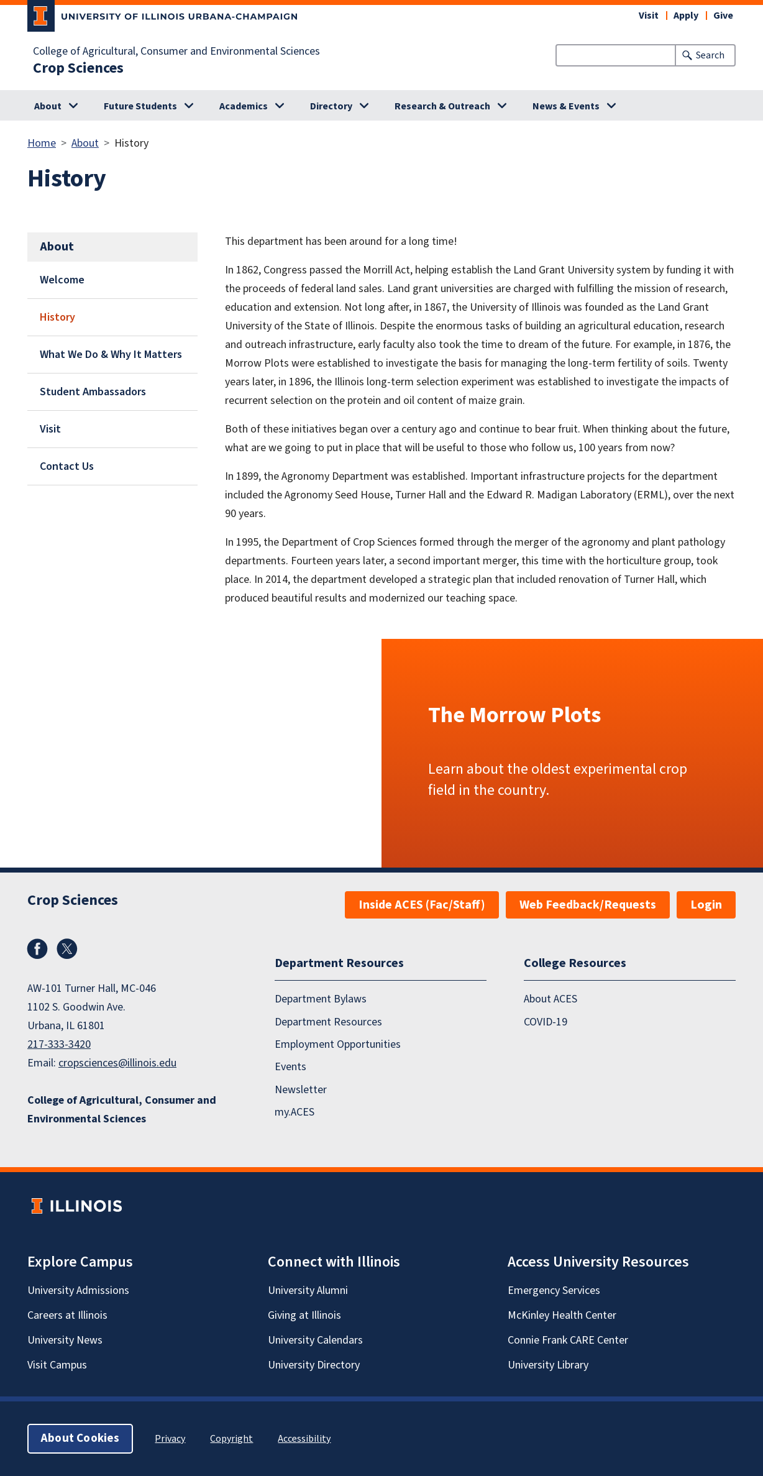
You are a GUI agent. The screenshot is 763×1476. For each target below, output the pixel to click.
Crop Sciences (78, 68)
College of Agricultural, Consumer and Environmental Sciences (176, 51)
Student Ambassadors (93, 392)
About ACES (550, 999)
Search (710, 55)
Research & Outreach (442, 106)
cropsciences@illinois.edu (117, 1063)
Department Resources (328, 1022)
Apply (686, 15)
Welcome (62, 280)
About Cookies (80, 1438)
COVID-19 (545, 1022)
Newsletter (301, 1090)
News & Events (566, 106)
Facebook (37, 949)
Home (41, 143)
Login (706, 905)
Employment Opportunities (338, 1044)
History (57, 317)
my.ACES (294, 1112)
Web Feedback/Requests (587, 905)
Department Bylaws (321, 999)
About (48, 106)
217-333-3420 (59, 1044)
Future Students (140, 106)
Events (290, 1067)
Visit (649, 15)
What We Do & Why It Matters (111, 354)
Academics (243, 106)
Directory (331, 106)
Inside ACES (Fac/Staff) (422, 905)
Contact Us (67, 466)
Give (723, 15)
